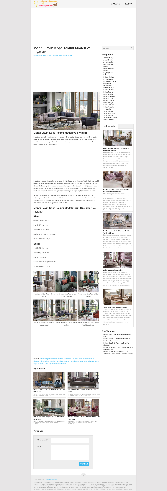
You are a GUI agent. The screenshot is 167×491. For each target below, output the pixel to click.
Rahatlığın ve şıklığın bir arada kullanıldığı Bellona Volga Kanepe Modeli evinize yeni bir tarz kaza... (83, 394)
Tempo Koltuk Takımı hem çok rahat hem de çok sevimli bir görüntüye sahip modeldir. (49, 394)
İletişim (128, 4)
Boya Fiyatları (108, 73)
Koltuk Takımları (108, 92)
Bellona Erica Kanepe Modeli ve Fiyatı (116, 334)
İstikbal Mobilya (108, 88)
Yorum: (39, 446)
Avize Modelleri (108, 60)
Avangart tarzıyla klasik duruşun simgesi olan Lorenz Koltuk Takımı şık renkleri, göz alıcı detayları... (82, 422)
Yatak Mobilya (108, 111)
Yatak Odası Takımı (109, 113)
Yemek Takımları (108, 120)
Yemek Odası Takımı (110, 118)
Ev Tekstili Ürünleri (109, 81)
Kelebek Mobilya (108, 90)
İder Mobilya (107, 85)
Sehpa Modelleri (108, 107)
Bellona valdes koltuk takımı (113, 270)
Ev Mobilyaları (37, 55)
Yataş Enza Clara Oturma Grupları (115, 307)
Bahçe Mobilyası (108, 64)
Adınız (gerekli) (42, 440)
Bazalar (105, 66)
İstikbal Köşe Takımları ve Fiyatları (51, 359)
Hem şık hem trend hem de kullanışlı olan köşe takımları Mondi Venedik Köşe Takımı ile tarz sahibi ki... (49, 422)
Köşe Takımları (47, 55)
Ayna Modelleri (108, 62)
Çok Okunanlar (109, 126)
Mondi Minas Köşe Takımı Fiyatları (82, 361)
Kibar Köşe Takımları (71, 359)
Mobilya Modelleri (51, 479)
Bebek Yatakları (108, 68)
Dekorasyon (107, 75)
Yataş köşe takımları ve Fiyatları (55, 363)
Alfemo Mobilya (108, 58)
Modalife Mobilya (109, 96)
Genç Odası (107, 83)
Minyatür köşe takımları (48, 361)
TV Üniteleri (107, 109)
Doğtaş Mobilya (108, 77)
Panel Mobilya (108, 103)
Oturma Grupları (68, 55)
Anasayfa (115, 4)
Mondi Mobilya (57, 55)
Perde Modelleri (108, 105)
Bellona (105, 70)
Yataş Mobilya (108, 115)
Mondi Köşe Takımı (63, 361)
